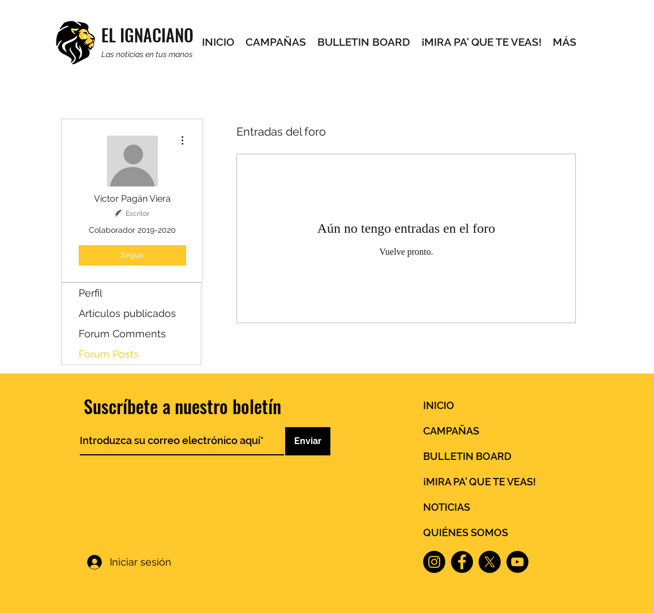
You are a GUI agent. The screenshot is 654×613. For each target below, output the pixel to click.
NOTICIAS (446, 507)
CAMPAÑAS (451, 431)
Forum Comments (122, 334)
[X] (490, 562)
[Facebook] (462, 562)
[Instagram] (434, 562)
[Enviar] (307, 441)
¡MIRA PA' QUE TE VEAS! (479, 482)
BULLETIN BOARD (467, 456)
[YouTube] (517, 562)
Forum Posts (109, 354)
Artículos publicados (127, 313)
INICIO (438, 405)
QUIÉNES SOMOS (465, 532)
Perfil (90, 293)
